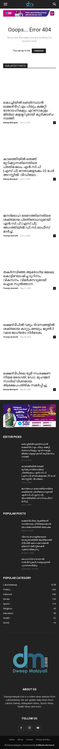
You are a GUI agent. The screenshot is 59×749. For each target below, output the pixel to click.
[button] (5, 4)
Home (12, 739)
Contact (29, 739)
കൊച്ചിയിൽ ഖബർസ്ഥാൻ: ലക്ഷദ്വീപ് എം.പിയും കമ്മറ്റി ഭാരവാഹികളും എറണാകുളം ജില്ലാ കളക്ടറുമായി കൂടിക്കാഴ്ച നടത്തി (28, 110)
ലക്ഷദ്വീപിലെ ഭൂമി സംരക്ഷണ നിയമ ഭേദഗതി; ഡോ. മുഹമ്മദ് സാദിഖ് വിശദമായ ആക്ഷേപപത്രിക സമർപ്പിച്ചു (27, 379)
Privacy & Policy (43, 739)
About (20, 739)
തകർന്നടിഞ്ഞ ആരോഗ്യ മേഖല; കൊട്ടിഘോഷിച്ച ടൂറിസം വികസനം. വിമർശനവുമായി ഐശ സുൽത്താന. (28, 278)
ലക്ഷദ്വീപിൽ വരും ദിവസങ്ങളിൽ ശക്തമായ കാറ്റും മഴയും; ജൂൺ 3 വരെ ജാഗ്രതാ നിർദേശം (28, 329)
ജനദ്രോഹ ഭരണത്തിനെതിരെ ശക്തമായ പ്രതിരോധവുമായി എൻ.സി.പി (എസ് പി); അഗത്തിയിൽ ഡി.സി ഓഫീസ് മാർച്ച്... (27, 223)
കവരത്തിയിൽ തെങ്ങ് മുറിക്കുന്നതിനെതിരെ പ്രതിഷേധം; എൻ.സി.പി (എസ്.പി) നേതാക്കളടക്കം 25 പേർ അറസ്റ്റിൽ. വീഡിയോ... (28, 167)
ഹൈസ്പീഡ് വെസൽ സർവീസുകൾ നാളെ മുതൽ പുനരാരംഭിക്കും (35, 562)
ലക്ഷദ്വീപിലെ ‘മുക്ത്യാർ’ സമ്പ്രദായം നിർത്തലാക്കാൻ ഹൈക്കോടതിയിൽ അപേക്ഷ (36, 523)
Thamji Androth (10, 235)
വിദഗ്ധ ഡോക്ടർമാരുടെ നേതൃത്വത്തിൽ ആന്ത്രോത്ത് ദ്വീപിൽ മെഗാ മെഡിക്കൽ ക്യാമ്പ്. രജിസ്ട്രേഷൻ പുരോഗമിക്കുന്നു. (36, 543)
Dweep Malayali (10, 122)
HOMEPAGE (39, 51)
